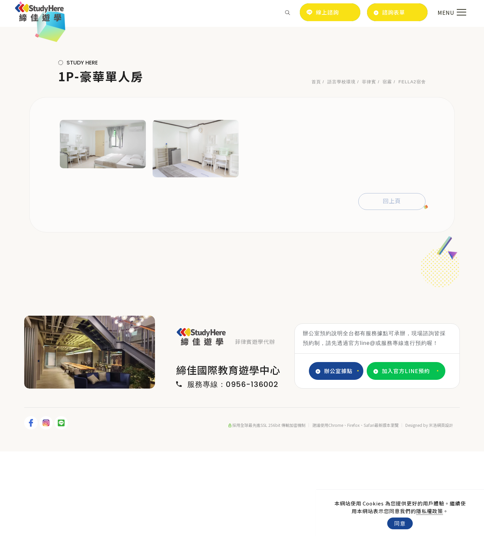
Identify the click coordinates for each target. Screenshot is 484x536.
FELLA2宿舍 (412, 166)
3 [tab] (95, 466)
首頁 (316, 166)
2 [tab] (85, 466)
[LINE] (62, 507)
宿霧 (387, 166)
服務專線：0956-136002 (227, 469)
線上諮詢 (323, 12)
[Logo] (39, 11)
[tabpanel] (242, 69)
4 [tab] (105, 466)
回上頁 (392, 286)
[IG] (46, 507)
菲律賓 (369, 166)
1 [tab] (75, 466)
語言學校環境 (341, 166)
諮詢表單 (389, 12)
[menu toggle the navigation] (451, 12)
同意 (400, 523)
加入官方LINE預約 (401, 455)
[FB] (31, 507)
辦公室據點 (334, 455)
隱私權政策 (429, 511)
